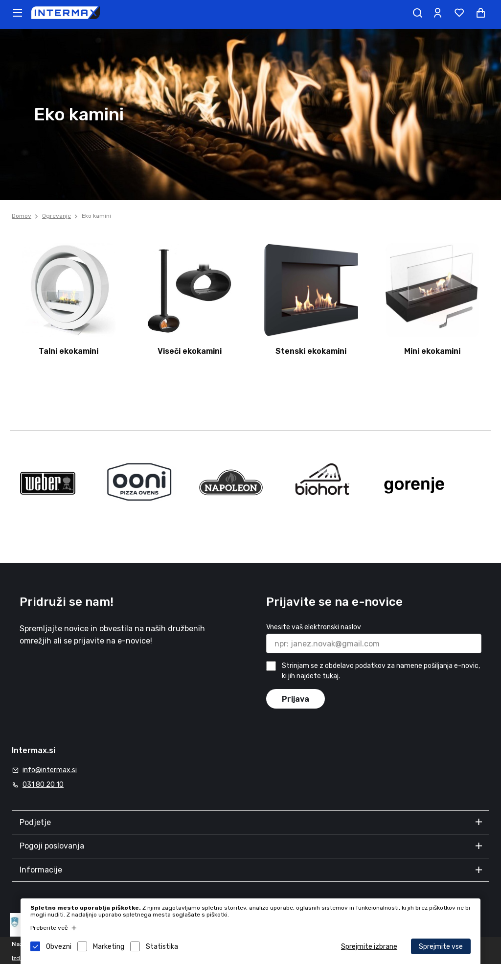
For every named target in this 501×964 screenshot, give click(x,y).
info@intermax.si (50, 770)
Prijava (295, 699)
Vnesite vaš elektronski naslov (313, 627)
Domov (21, 215)
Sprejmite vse (441, 946)
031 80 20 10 (43, 784)
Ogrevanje (56, 215)
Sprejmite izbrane (369, 946)
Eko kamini (96, 215)
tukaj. (331, 676)
